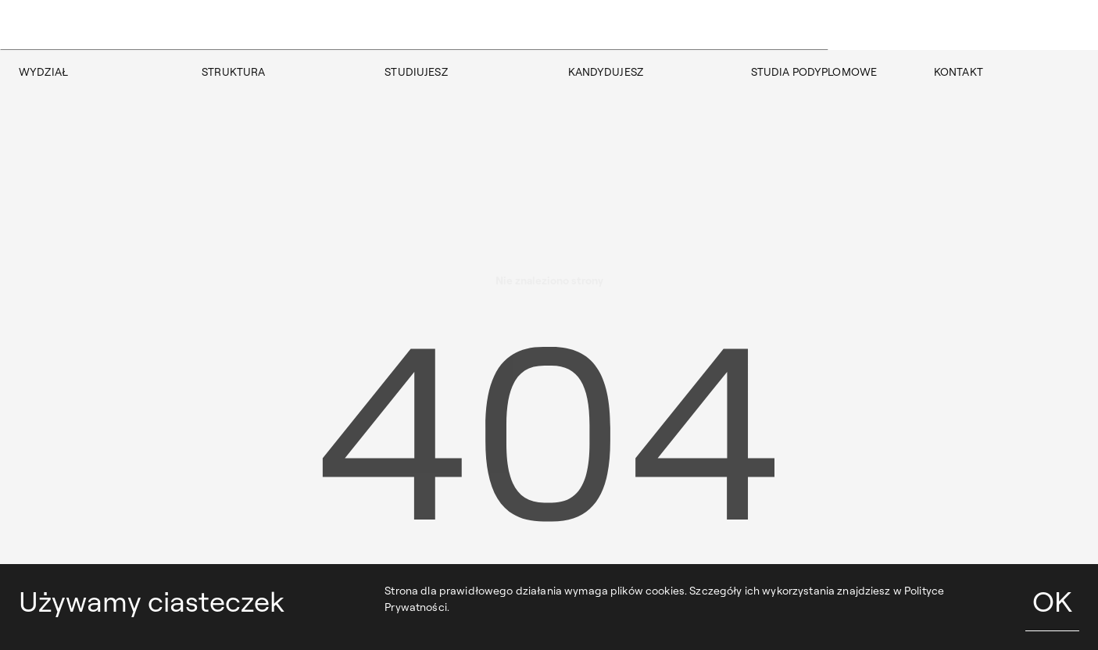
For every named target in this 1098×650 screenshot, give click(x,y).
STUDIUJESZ (415, 72)
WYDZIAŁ (43, 72)
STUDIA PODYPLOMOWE (814, 72)
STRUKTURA (233, 72)
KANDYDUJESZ (606, 72)
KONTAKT (958, 72)
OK (1052, 601)
